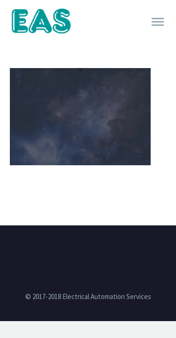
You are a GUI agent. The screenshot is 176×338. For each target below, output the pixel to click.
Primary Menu (158, 22)
